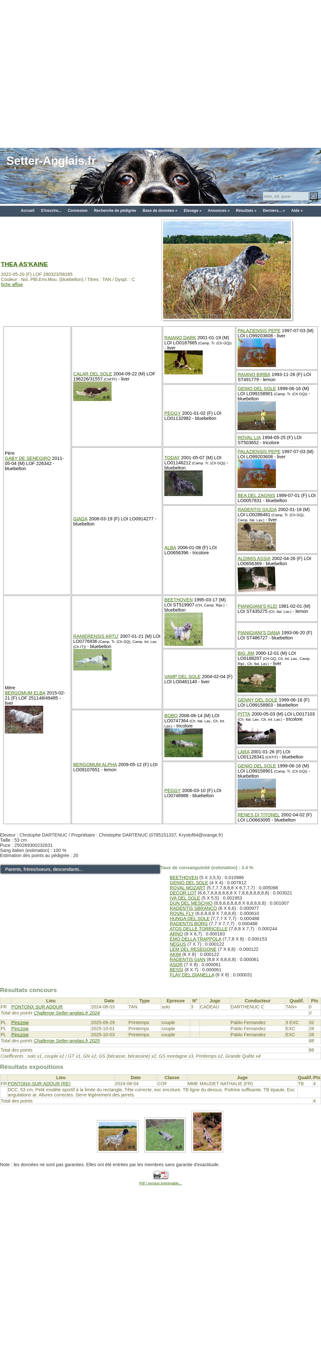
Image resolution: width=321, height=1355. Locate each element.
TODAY (172, 457)
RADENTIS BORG (189, 923)
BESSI (176, 969)
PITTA (244, 714)
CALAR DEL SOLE (92, 373)
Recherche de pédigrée (115, 210)
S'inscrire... (51, 210)
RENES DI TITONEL (259, 814)
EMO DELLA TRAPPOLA (195, 939)
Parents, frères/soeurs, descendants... (44, 869)
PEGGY (172, 413)
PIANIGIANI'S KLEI (257, 606)
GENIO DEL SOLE (257, 388)
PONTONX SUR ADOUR (37, 1006)
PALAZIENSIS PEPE (259, 330)
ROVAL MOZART (187, 887)
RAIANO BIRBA (254, 374)
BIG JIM (246, 653)
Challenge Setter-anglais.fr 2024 (67, 1012)
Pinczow (20, 1022)
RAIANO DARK (180, 337)
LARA (244, 751)
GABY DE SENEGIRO (28, 458)
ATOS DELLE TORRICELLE (199, 928)
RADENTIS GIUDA (257, 509)
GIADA (80, 518)
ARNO (176, 933)
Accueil (28, 210)
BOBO (171, 715)
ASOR (176, 964)
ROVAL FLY (182, 913)
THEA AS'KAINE (24, 264)
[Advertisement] (73, 73)
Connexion (78, 210)
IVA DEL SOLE (185, 898)
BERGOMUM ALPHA (95, 764)
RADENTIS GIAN (188, 959)
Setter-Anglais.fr (51, 160)
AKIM (175, 954)
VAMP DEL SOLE (182, 676)
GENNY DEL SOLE (258, 699)
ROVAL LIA (249, 437)
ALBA (170, 547)
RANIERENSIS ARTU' (96, 636)
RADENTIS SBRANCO (193, 908)
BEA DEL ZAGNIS (256, 495)
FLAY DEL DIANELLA (192, 974)
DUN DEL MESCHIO (191, 903)
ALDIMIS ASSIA (254, 558)
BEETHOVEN (178, 599)
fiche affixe (12, 284)
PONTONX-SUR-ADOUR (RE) (39, 1083)
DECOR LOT (183, 892)
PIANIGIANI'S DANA (259, 632)
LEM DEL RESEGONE (193, 949)
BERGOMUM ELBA (25, 692)
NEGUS (178, 944)
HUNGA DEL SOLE (190, 918)
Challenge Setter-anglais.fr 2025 (67, 1040)
